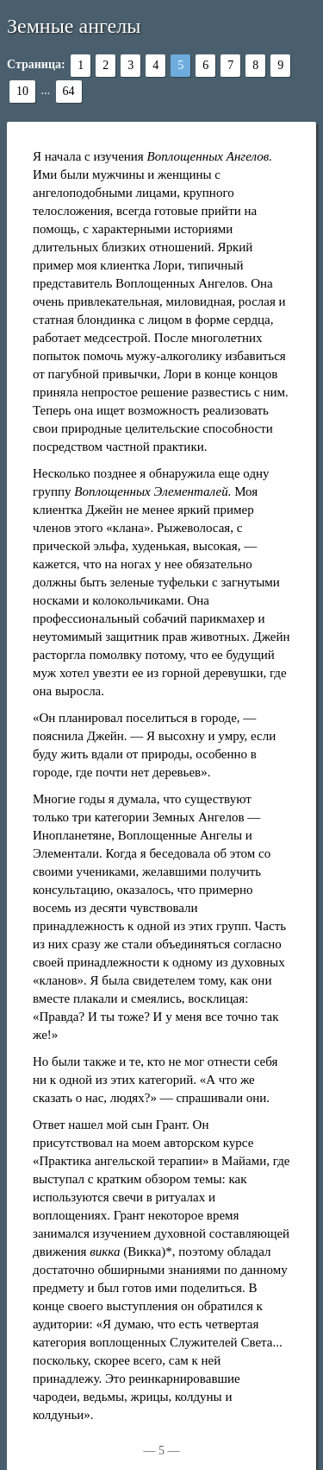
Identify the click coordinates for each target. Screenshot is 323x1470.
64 (69, 91)
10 (22, 91)
